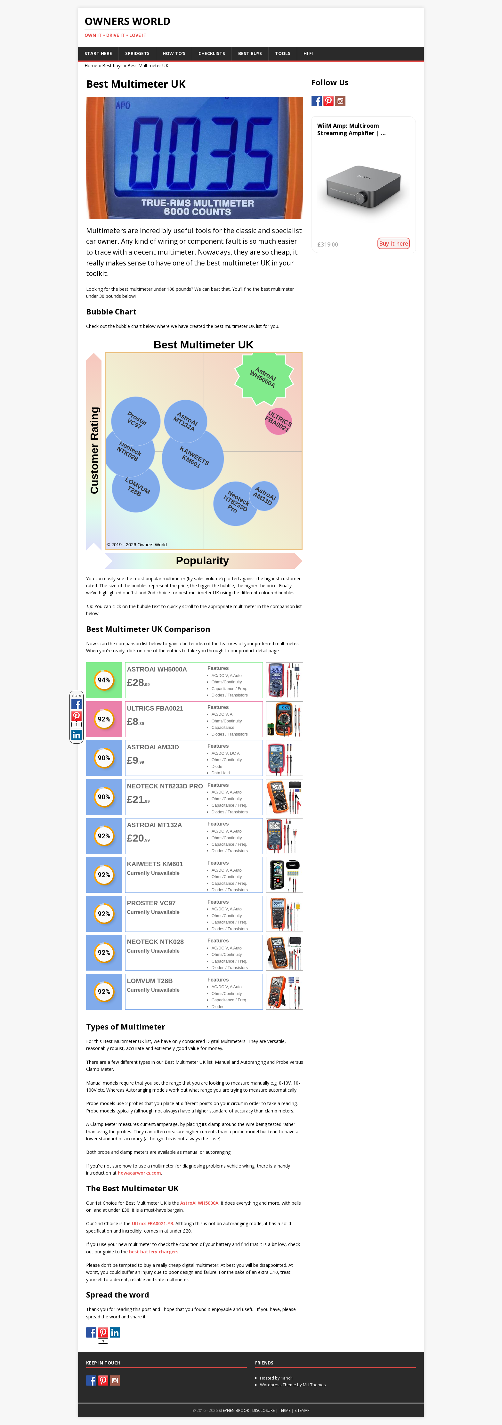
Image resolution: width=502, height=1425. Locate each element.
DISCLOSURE (263, 1410)
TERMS (284, 1410)
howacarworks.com (139, 1173)
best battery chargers (153, 1252)
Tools (282, 53)
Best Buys (250, 53)
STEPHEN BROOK (234, 1410)
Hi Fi (308, 53)
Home (91, 65)
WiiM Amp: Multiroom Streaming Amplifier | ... (351, 129)
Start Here (98, 53)
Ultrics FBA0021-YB (152, 1223)
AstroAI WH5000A (199, 1203)
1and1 (287, 1378)
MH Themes (314, 1385)
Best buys (112, 65)
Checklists (211, 53)
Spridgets (137, 53)
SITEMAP (302, 1410)
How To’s (174, 53)
